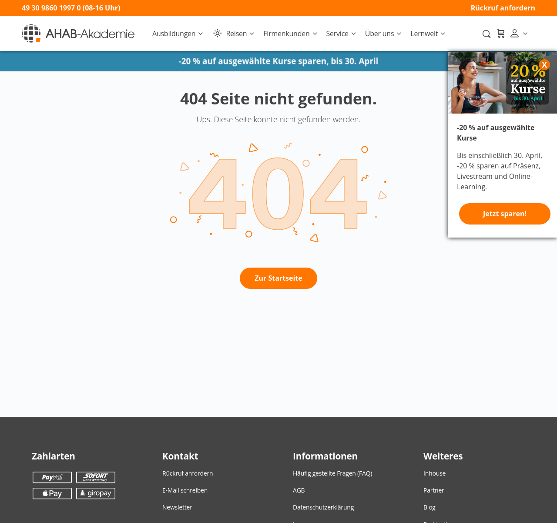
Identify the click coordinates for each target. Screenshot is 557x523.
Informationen (325, 456)
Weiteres (443, 456)
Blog (429, 507)
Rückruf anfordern (503, 8)
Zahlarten (53, 456)
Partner (433, 490)
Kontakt (180, 456)
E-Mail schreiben (185, 490)
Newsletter (177, 507)
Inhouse (434, 473)
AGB (299, 490)
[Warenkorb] (500, 33)
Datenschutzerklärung (323, 507)
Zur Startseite (278, 278)
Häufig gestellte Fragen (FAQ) (332, 473)
